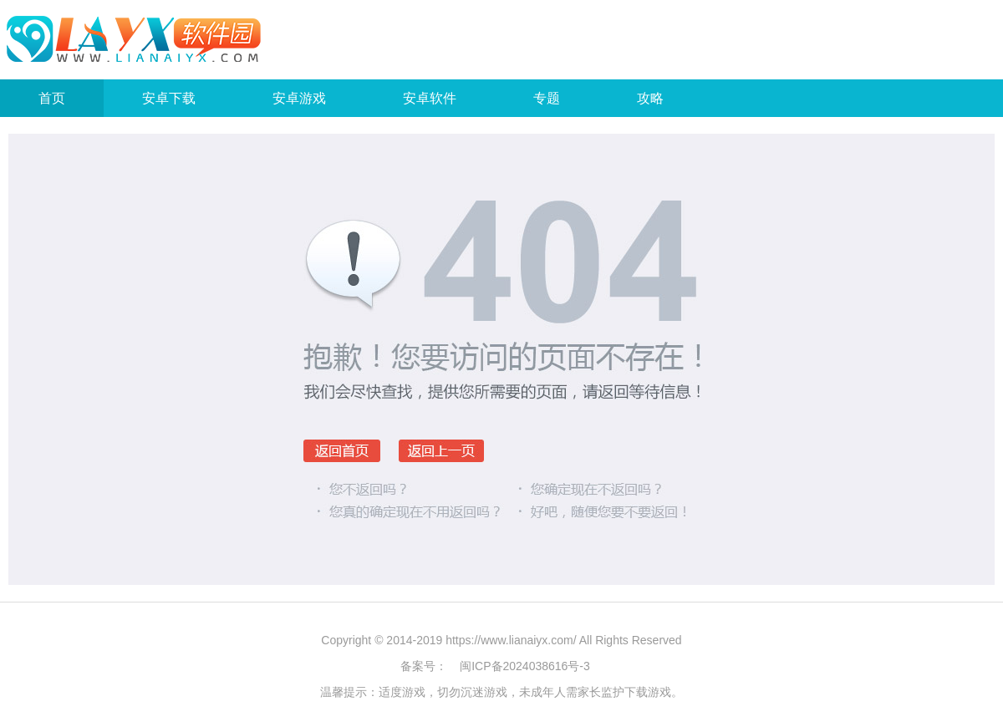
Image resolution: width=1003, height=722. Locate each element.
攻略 (650, 98)
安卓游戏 (299, 98)
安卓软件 (429, 98)
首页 (51, 98)
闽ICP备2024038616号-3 (525, 666)
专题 (546, 98)
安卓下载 (169, 98)
